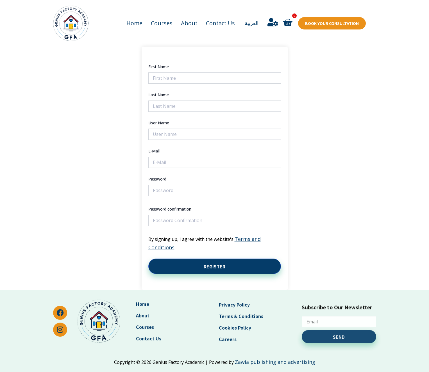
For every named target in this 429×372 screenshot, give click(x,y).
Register (214, 266)
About (189, 16)
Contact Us (220, 16)
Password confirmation (169, 209)
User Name (158, 122)
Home (134, 16)
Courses (161, 16)
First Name (158, 66)
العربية (251, 16)
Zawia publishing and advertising (275, 362)
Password (157, 179)
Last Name (158, 94)
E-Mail (154, 151)
